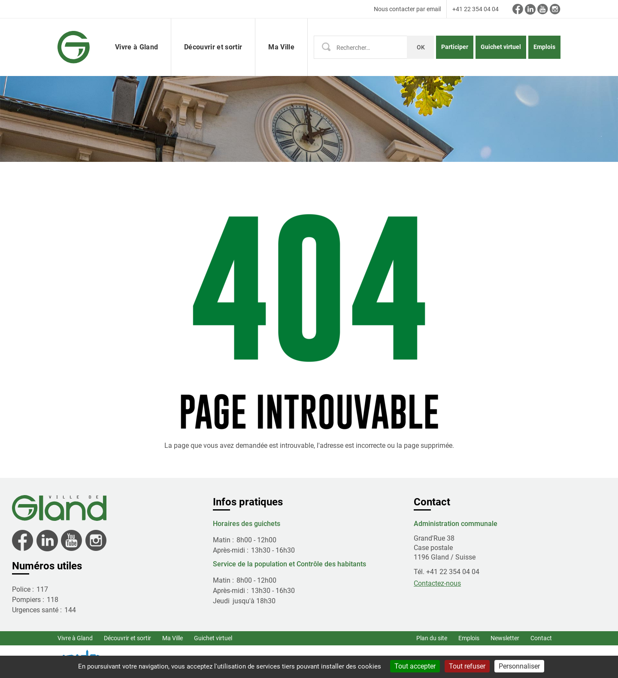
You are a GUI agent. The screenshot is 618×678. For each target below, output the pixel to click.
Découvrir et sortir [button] (213, 47)
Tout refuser (467, 666)
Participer (454, 46)
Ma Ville (172, 638)
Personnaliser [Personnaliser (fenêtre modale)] (519, 666)
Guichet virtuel (501, 46)
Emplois (544, 46)
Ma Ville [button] (281, 47)
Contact (541, 638)
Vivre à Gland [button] (136, 47)
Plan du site (431, 638)
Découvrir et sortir (127, 638)
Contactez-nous (437, 583)
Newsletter (505, 638)
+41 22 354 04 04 (475, 9)
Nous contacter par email (407, 9)
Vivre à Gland (75, 638)
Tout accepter (415, 666)
